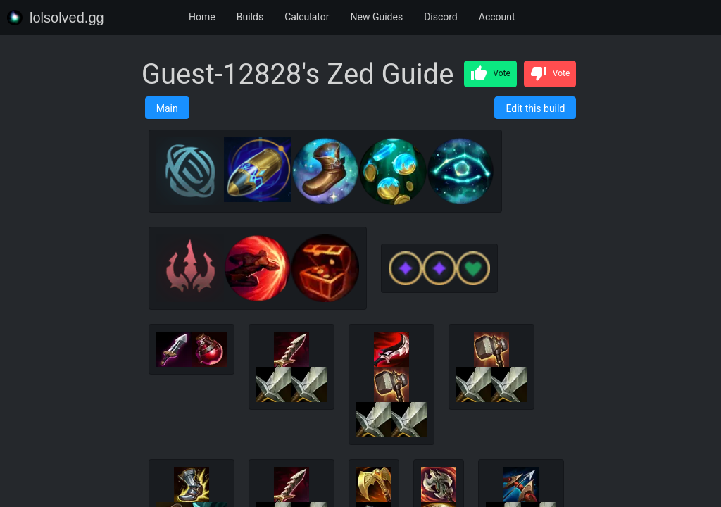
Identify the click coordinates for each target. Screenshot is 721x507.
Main (167, 108)
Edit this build (535, 108)
